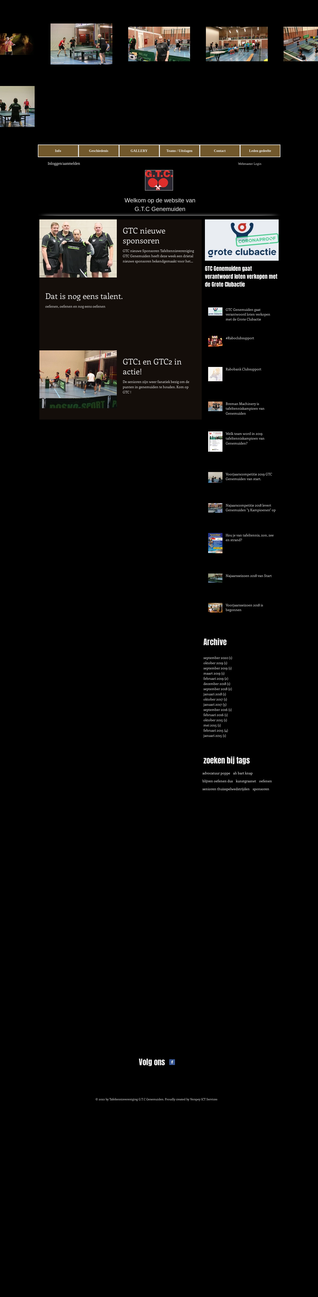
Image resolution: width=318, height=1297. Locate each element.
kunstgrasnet (246, 781)
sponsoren (261, 789)
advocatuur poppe (216, 773)
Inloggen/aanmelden (64, 163)
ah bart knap (243, 773)
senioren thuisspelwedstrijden (226, 789)
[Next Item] (271, 240)
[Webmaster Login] (249, 163)
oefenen (265, 781)
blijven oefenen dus (217, 781)
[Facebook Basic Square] (172, 1062)
